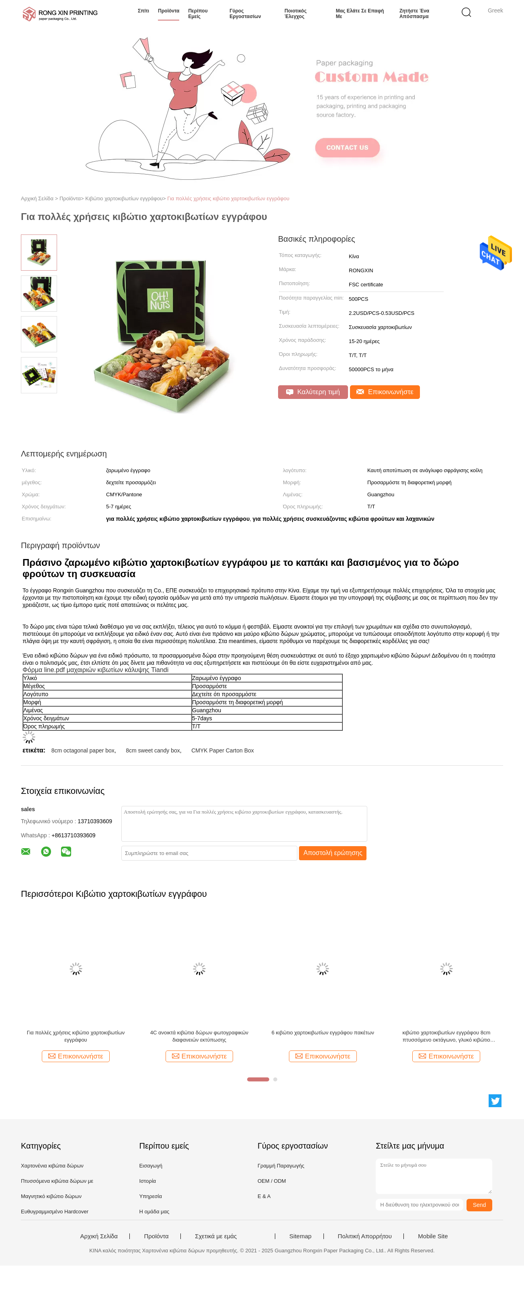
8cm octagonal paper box (83, 750)
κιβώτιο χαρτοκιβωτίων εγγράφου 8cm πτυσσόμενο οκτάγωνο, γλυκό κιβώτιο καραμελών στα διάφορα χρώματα (446, 1037)
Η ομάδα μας (154, 1212)
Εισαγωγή (150, 1166)
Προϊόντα (168, 11)
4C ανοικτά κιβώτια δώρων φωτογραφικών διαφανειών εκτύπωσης (199, 1036)
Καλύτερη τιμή (313, 392)
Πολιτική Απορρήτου (365, 1236)
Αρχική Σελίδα (99, 1236)
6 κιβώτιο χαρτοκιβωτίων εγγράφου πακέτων (323, 1033)
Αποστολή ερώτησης (332, 852)
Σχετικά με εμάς (216, 1236)
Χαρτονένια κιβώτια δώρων (52, 1166)
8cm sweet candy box (153, 750)
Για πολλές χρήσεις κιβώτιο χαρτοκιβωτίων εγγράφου (228, 198)
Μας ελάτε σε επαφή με (360, 13)
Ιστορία (147, 1181)
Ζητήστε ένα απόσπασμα (414, 13)
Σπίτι (143, 11)
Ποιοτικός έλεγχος (296, 13)
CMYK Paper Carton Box (222, 750)
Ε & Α (264, 1196)
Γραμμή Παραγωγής (281, 1166)
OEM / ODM (272, 1181)
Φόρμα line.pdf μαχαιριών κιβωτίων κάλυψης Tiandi (95, 669)
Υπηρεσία (150, 1196)
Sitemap (300, 1236)
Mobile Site (433, 1236)
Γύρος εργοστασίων (245, 13)
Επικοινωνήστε (384, 392)
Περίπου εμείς (197, 13)
